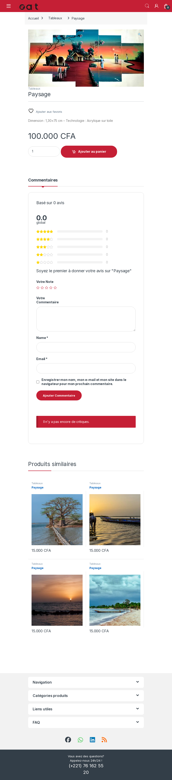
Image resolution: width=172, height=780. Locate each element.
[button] (140, 34)
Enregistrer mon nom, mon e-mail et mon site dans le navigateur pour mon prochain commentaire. (84, 382)
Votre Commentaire (47, 300)
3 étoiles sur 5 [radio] (46, 287)
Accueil (33, 18)
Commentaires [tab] (43, 180)
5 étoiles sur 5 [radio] (55, 287)
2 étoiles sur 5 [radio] (42, 287)
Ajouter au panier (92, 151)
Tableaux (55, 18)
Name (42, 338)
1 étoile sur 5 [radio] (37, 287)
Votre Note (45, 282)
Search (147, 5)
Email (41, 359)
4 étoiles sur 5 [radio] (50, 287)
